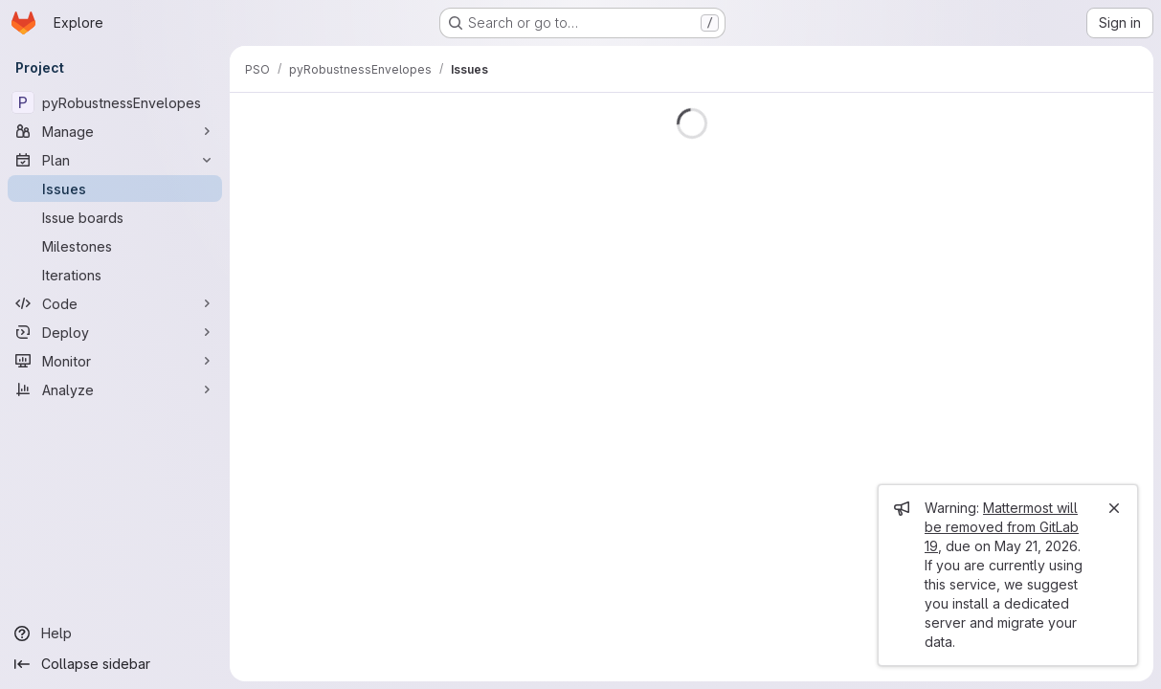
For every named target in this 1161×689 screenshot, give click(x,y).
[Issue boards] (115, 217)
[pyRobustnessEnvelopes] (115, 102)
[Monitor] (115, 360)
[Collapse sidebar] (115, 664)
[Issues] (115, 188)
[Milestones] (115, 246)
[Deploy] (115, 332)
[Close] (1114, 508)
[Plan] (115, 159)
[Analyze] (115, 389)
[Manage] (115, 131)
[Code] (115, 303)
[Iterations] (115, 274)
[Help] (115, 633)
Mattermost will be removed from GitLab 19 (1002, 527)
